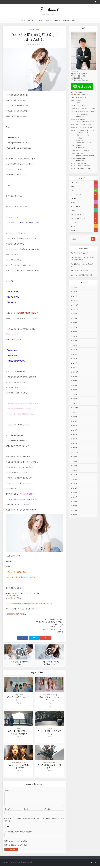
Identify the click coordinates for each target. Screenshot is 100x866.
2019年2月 (74, 394)
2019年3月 (74, 390)
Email (26, 809)
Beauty (30, 20)
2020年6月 (74, 341)
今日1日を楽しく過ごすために (50, 732)
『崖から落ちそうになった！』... (50, 698)
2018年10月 (74, 412)
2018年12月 (74, 403)
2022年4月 (74, 291)
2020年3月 (74, 354)
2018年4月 (74, 439)
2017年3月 (74, 475)
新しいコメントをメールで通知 (16, 841)
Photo (56, 20)
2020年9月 (74, 336)
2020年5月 (74, 345)
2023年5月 (74, 287)
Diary (38, 20)
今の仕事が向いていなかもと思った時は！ (19, 732)
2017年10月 (74, 452)
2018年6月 (74, 430)
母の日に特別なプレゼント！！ (19, 698)
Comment (7, 790)
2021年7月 (74, 323)
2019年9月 (74, 376)
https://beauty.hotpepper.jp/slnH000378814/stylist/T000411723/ (29, 603)
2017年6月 (74, 466)
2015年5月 (74, 506)
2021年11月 (74, 305)
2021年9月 (74, 314)
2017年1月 (74, 483)
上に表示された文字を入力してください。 (18, 832)
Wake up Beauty (68, 20)
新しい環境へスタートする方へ (50, 766)
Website (47, 809)
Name (7, 809)
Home (22, 20)
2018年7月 (74, 425)
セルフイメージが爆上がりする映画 (19, 766)
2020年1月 (74, 363)
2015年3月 (74, 515)
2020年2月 (74, 358)
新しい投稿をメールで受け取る (16, 845)
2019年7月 (74, 381)
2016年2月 (74, 488)
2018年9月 (74, 417)
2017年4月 (74, 470)
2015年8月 (74, 492)
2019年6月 (74, 385)
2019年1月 (74, 399)
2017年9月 (74, 457)
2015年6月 (74, 501)
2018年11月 (74, 408)
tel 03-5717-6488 (12, 614)
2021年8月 (74, 318)
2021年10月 (74, 309)
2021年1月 (74, 332)
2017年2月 (74, 479)
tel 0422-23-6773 (12, 596)
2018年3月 (74, 443)
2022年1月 (74, 296)
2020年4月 (74, 350)
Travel (46, 20)
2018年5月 (74, 434)
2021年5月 (74, 327)
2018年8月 (74, 421)
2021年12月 (74, 300)
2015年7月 (74, 497)
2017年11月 (74, 448)
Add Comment (36, 44)
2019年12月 (74, 367)
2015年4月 (74, 510)
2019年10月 (74, 372)
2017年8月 (74, 461)
